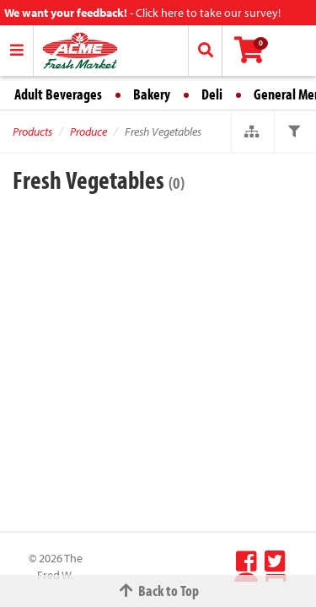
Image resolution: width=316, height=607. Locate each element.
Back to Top (158, 590)
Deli (211, 94)
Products (32, 131)
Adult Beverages (58, 94)
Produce (88, 131)
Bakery (151, 94)
